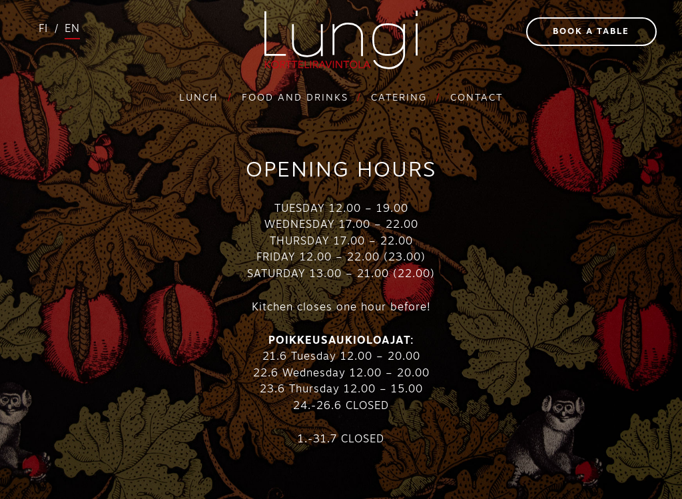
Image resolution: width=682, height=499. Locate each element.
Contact (476, 98)
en (72, 29)
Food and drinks (295, 98)
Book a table (591, 31)
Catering (399, 98)
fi (43, 29)
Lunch (198, 98)
